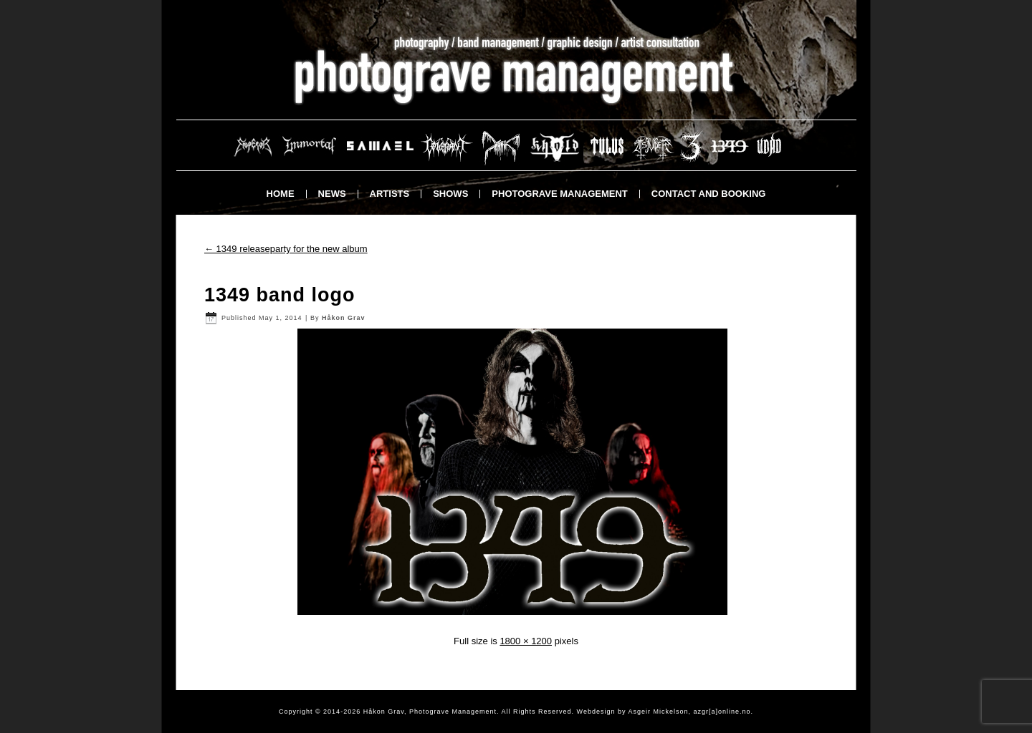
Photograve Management (559, 193)
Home (281, 193)
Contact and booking (708, 193)
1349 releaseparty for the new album (286, 248)
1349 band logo (279, 295)
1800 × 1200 (526, 641)
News (332, 193)
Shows (450, 193)
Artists (390, 193)
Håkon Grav (344, 317)
